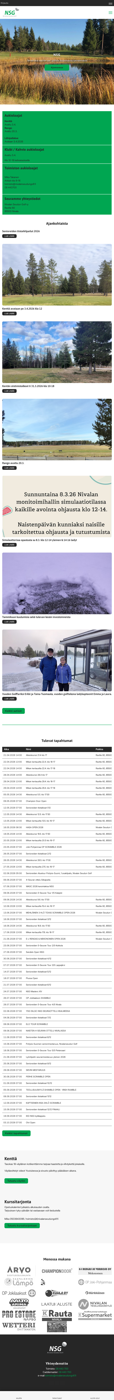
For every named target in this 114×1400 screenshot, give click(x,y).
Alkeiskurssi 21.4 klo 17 (36, 755)
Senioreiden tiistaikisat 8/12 (38, 1037)
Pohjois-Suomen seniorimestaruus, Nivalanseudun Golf (51, 1044)
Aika (6, 749)
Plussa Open (32, 978)
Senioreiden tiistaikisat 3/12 (38, 919)
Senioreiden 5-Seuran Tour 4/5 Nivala (43, 1004)
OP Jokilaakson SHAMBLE (38, 998)
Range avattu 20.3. (13, 463)
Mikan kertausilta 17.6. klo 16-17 (40, 932)
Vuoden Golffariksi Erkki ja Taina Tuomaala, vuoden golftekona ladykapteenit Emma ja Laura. (57, 694)
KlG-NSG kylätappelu (35, 1116)
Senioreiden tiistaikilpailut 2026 (21, 231)
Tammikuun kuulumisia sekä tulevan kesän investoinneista (36, 617)
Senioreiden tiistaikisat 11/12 (38, 1096)
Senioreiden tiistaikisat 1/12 (38, 807)
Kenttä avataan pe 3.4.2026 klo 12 (22, 308)
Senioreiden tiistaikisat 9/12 (38, 1063)
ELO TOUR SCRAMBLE (37, 1024)
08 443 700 (62, 1368)
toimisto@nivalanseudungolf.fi (60, 1375)
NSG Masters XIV (34, 991)
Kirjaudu (4, 3)
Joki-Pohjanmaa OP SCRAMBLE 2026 (44, 847)
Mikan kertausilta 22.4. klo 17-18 (40, 768)
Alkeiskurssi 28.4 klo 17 (36, 775)
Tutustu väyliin (16, 1180)
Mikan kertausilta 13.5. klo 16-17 (40, 820)
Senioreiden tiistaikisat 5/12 (38, 971)
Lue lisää (9, 236)
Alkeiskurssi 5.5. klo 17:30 (37, 794)
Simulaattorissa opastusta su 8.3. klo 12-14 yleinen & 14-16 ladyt (39, 540)
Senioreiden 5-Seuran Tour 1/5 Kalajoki (44, 893)
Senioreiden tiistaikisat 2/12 (38, 853)
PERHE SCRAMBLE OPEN (38, 1076)
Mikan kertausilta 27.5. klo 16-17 (40, 866)
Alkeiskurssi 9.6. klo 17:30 (37, 899)
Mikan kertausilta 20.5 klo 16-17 (40, 840)
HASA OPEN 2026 (34, 827)
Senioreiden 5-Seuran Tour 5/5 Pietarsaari (45, 1050)
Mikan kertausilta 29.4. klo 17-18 (40, 788)
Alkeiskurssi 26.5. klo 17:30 (38, 860)
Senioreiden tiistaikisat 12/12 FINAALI (43, 1109)
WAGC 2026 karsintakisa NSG (40, 886)
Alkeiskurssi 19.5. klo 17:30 (38, 834)
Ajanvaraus (57, 67)
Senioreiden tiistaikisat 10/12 (39, 1083)
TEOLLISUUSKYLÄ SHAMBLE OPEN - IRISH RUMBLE (51, 1089)
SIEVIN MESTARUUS (35, 1070)
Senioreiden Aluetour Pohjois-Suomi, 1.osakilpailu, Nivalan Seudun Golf (59, 873)
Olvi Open (30, 1122)
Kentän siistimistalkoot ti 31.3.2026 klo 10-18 (28, 386)
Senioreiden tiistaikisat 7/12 (38, 1017)
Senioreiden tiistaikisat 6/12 (38, 984)
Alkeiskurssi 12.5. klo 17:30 (38, 814)
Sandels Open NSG (35, 952)
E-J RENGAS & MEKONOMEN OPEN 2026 (45, 938)
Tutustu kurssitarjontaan (22, 1225)
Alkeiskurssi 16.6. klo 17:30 (38, 925)
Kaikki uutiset (13, 710)
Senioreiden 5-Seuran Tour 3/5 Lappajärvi (45, 965)
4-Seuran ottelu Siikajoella (38, 879)
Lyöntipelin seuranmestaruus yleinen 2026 (45, 1057)
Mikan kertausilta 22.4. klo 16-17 (40, 761)
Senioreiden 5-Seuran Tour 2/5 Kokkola (44, 945)
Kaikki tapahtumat (16, 1133)
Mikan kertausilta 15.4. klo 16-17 (40, 906)
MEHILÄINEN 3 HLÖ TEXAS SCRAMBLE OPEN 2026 (50, 912)
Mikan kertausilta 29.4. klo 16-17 (40, 781)
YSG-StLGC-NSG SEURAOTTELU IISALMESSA (48, 1011)
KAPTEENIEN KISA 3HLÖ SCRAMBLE (43, 1103)
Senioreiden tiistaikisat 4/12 (38, 958)
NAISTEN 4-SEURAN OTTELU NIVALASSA (46, 1030)
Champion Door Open (36, 801)
